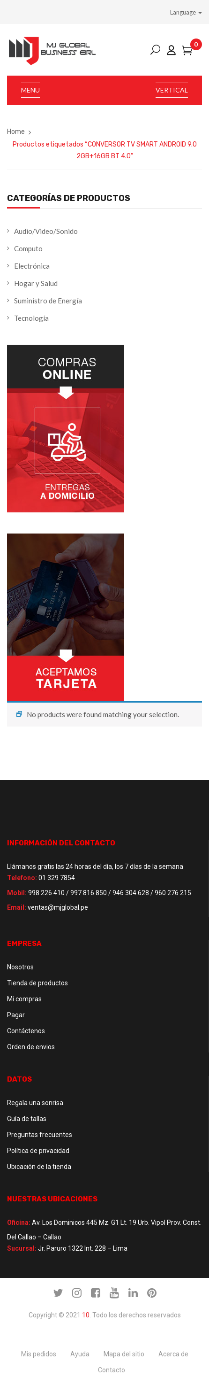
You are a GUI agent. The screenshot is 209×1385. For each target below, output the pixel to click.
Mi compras (24, 999)
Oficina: (18, 1222)
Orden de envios (31, 1047)
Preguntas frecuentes (39, 1134)
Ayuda (80, 1354)
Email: (16, 907)
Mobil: (17, 893)
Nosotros (20, 967)
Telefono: (22, 878)
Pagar (16, 1015)
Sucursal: (22, 1248)
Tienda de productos (37, 983)
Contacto (111, 1370)
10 (86, 1315)
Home (16, 132)
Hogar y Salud (36, 283)
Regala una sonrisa (35, 1102)
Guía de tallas (26, 1118)
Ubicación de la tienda (39, 1166)
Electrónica (32, 266)
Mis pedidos (38, 1354)
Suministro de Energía (48, 300)
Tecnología (31, 318)
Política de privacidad (38, 1150)
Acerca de (173, 1354)
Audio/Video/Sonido (46, 231)
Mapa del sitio (124, 1354)
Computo (28, 248)
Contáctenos (26, 1031)
